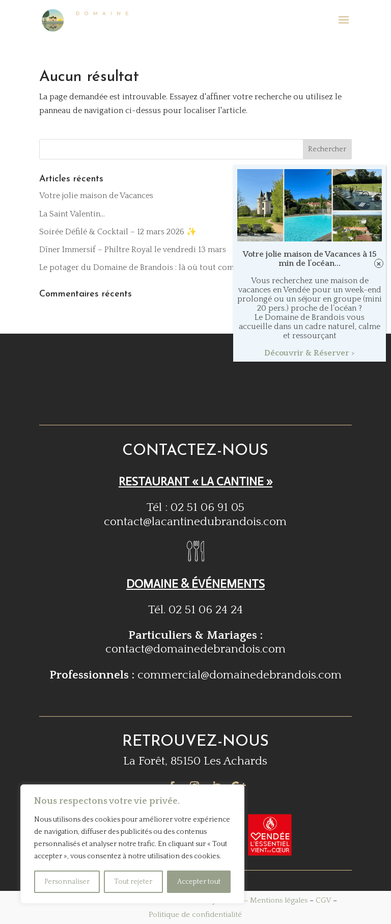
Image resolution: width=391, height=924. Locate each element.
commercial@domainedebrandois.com (239, 675)
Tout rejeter (133, 882)
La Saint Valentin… (72, 214)
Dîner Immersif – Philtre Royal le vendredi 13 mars (132, 249)
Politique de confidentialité (195, 914)
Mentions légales (279, 900)
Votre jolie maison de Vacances (96, 195)
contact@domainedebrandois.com (195, 649)
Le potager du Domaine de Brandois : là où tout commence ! (150, 267)
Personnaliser (67, 882)
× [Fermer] (379, 263)
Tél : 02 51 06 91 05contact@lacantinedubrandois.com (195, 514)
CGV (323, 900)
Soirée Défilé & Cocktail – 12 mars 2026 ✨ (118, 231)
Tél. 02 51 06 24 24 (195, 609)
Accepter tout (198, 882)
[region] (132, 844)
